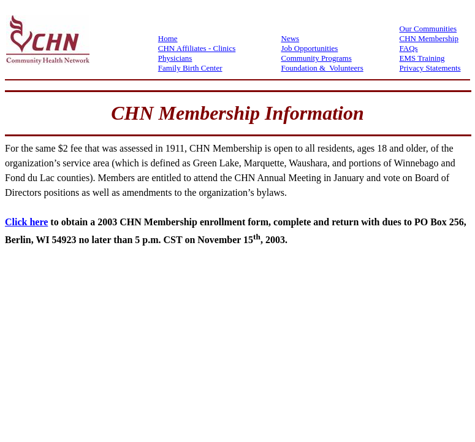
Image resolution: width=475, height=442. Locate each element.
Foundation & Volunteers (322, 67)
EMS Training (422, 58)
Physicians (175, 58)
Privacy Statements (430, 67)
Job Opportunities (309, 48)
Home (168, 38)
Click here (26, 222)
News (290, 38)
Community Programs (316, 58)
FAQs (409, 48)
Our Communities (428, 28)
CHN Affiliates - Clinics (197, 48)
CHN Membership (429, 38)
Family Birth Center (190, 67)
